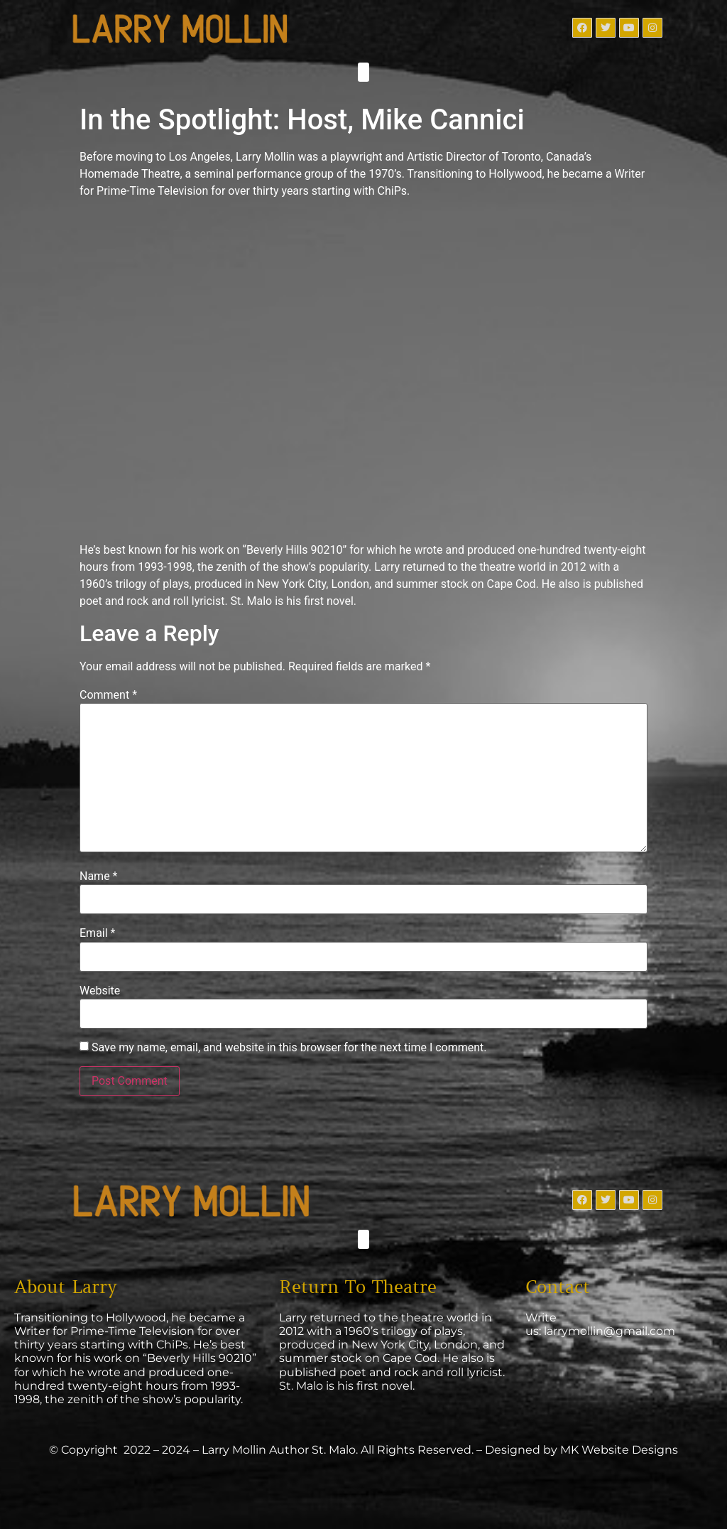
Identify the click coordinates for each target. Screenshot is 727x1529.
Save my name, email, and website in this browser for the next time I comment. (289, 1047)
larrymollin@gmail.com (609, 1331)
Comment (108, 695)
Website (100, 991)
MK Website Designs (619, 1449)
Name (99, 876)
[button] (363, 72)
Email (97, 933)
